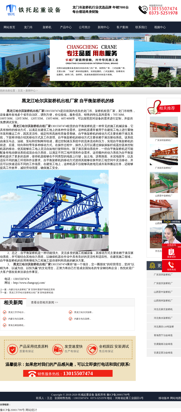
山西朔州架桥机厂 (163, 300)
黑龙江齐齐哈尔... (16, 312)
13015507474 (78, 373)
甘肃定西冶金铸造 (163, 352)
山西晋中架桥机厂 (163, 195)
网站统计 (31, 409)
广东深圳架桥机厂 (163, 140)
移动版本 (164, 398)
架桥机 (47, 27)
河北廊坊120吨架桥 (164, 326)
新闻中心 (103, 27)
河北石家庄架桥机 (163, 309)
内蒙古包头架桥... (16, 318)
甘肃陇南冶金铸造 (163, 344)
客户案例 (122, 27)
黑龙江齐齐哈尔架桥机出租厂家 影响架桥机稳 (31, 292)
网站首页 (9, 27)
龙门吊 (28, 27)
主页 (20, 90)
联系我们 (141, 27)
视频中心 (160, 27)
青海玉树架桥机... (16, 325)
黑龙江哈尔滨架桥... (83, 312)
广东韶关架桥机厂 (163, 168)
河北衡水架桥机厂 (163, 318)
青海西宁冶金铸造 (163, 335)
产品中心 (66, 27)
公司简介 (84, 27)
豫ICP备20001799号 (118, 394)
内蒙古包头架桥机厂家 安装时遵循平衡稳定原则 (32, 289)
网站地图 (175, 398)
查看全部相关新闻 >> (44, 302)
